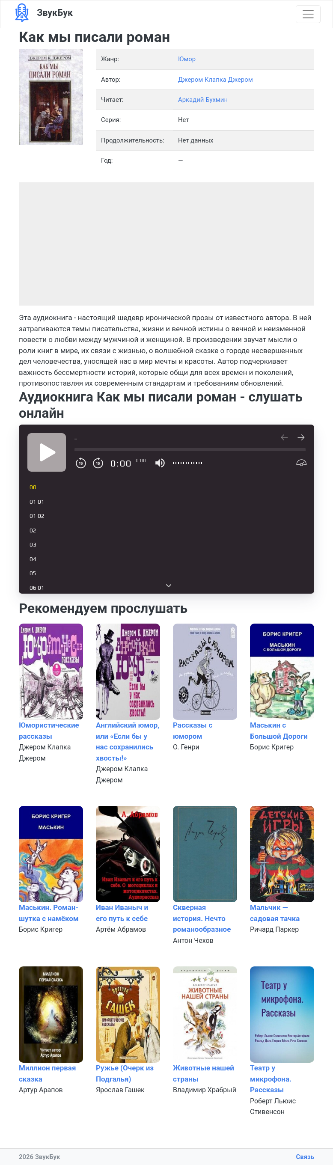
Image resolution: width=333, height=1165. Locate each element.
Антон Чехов (193, 940)
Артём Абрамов (121, 929)
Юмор (187, 59)
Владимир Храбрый (204, 1090)
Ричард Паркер (274, 929)
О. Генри (186, 747)
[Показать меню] (308, 14)
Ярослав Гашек (120, 1090)
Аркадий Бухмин (203, 100)
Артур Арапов (41, 1090)
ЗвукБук (42, 13)
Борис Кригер (272, 747)
